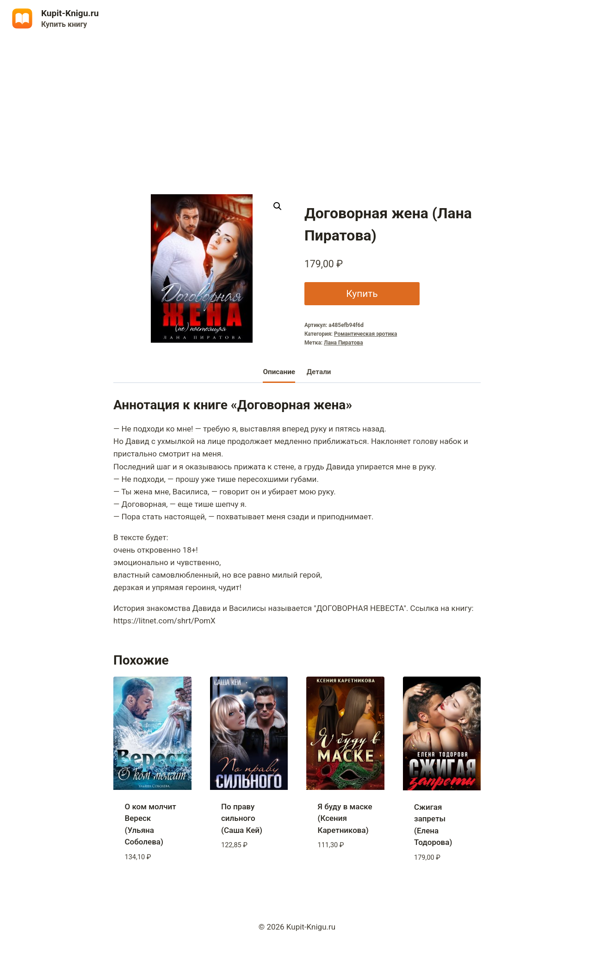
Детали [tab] (319, 372)
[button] (277, 206)
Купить (362, 293)
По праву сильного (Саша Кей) (241, 818)
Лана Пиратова (343, 342)
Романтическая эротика (365, 334)
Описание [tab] (279, 372)
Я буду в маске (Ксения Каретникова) (345, 818)
